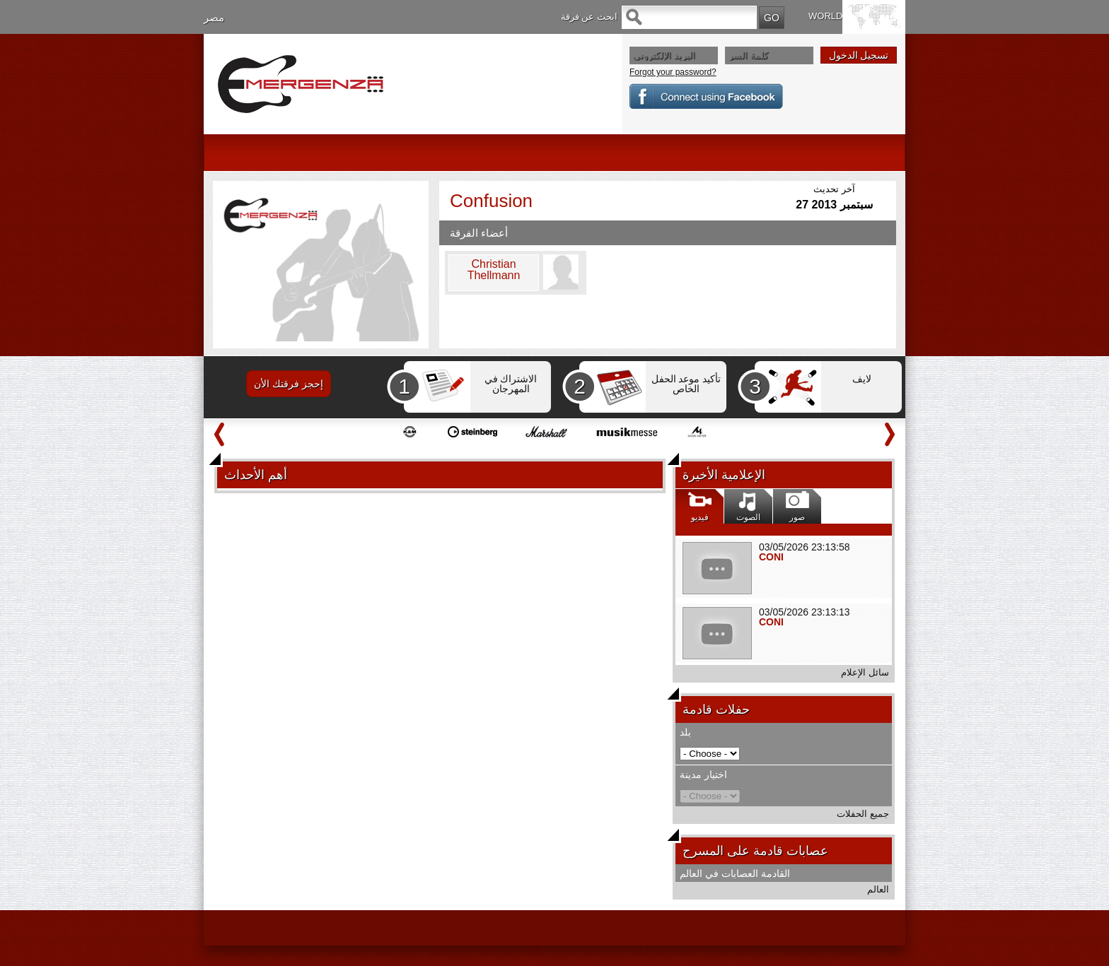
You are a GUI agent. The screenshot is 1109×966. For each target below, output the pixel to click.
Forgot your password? (672, 72)
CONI (771, 556)
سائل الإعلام (865, 672)
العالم (878, 889)
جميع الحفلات (863, 813)
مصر (214, 17)
